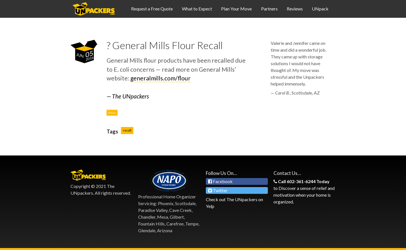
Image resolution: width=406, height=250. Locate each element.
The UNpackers (130, 96)
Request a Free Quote (152, 8)
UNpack (320, 8)
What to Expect (197, 8)
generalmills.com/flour (160, 78)
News (112, 112)
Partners (269, 8)
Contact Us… (287, 173)
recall (127, 130)
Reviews (295, 8)
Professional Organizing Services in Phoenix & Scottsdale (93, 9)
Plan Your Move (236, 8)
